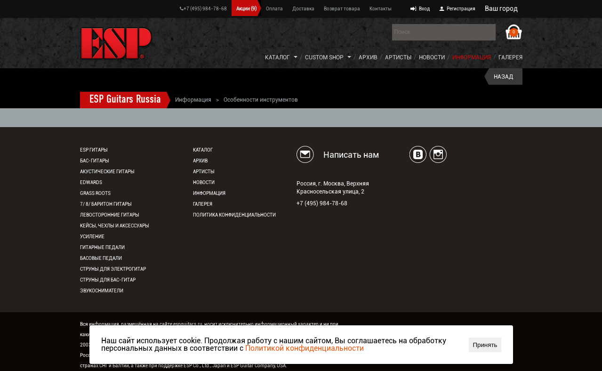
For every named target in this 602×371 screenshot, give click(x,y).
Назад (503, 76)
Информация (471, 57)
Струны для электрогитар (113, 269)
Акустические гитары (107, 171)
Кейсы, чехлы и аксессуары (114, 225)
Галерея (510, 57)
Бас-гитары (94, 160)
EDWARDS (91, 182)
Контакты (380, 8)
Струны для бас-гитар (108, 279)
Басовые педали (101, 258)
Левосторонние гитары (109, 215)
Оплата (274, 8)
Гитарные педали (102, 247)
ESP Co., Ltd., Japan (205, 365)
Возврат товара (342, 8)
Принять (485, 344)
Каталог (277, 57)
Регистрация (461, 8)
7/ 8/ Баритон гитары (106, 204)
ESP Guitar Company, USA (258, 365)
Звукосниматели (101, 290)
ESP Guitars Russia (125, 100)
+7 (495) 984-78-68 (203, 8)
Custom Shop (324, 57)
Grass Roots (95, 193)
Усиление (92, 236)
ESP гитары (94, 150)
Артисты (398, 57)
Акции (246, 8)
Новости (432, 57)
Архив (368, 57)
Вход (424, 8)
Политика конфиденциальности (234, 215)
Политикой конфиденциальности (304, 348)
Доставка (303, 8)
